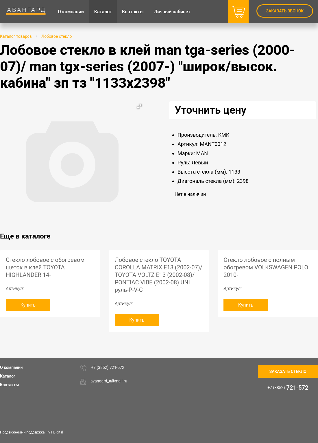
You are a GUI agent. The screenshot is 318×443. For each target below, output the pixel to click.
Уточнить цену (210, 110)
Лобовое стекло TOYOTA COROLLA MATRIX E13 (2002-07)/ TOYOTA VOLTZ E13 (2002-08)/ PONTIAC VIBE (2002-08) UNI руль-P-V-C (158, 274)
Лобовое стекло (56, 36)
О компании (11, 367)
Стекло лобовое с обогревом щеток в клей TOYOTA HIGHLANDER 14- (45, 267)
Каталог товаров (16, 36)
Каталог (7, 376)
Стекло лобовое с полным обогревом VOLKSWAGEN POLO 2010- (265, 267)
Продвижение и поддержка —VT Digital (31, 432)
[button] (139, 106)
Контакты (9, 384)
